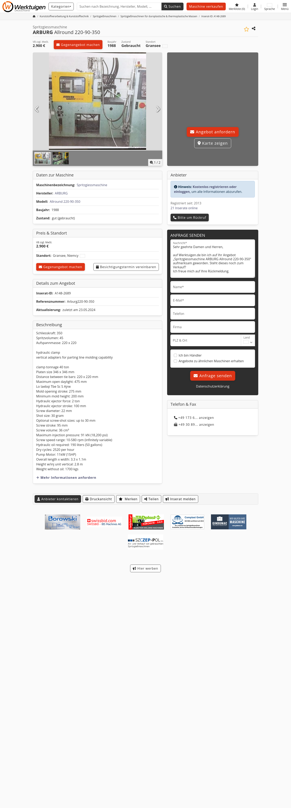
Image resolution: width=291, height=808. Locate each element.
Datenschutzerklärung (212, 386)
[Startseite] (34, 16)
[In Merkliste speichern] (246, 29)
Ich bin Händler (190, 355)
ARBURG (61, 193)
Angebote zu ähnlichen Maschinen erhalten (211, 361)
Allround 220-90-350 (65, 201)
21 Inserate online (184, 208)
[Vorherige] (37, 109)
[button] (285, 6)
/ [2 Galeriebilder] (155, 162)
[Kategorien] (61, 6)
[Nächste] (158, 109)
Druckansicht (98, 499)
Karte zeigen (213, 143)
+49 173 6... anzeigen (194, 417)
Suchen (172, 6)
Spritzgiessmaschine (92, 185)
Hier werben (145, 568)
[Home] (64, 16)
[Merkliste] (237, 6)
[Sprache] (269, 6)
